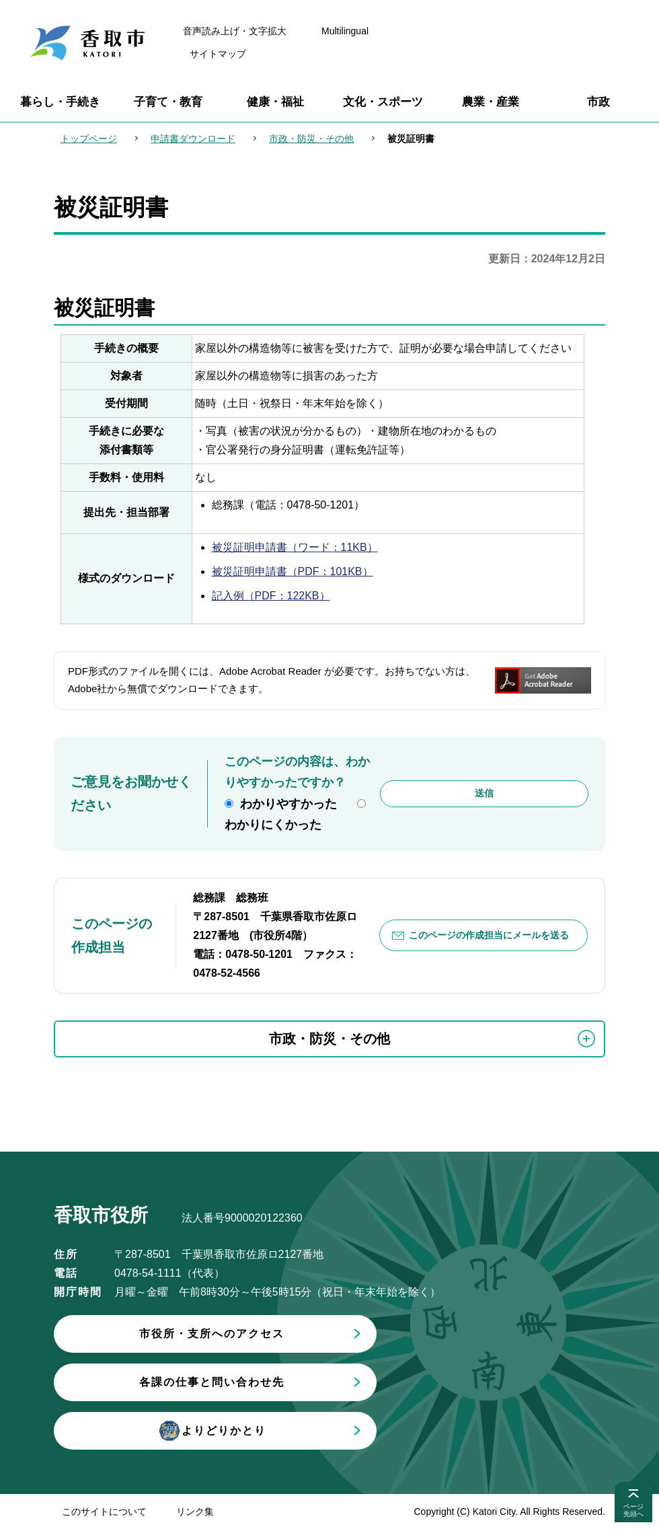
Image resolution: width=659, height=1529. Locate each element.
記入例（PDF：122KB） (271, 595)
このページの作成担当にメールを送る (489, 935)
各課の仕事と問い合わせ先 (211, 1382)
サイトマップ (218, 54)
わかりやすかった (288, 804)
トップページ (89, 138)
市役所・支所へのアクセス (211, 1333)
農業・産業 (490, 102)
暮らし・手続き (60, 102)
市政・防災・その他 (311, 138)
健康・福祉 (275, 102)
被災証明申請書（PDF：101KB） (292, 571)
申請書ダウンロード (193, 138)
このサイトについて (104, 1511)
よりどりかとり (211, 1431)
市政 (598, 102)
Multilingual (345, 31)
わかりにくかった (273, 824)
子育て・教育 (168, 102)
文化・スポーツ (383, 102)
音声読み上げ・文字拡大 (234, 31)
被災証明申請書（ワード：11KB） (295, 547)
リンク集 (195, 1511)
